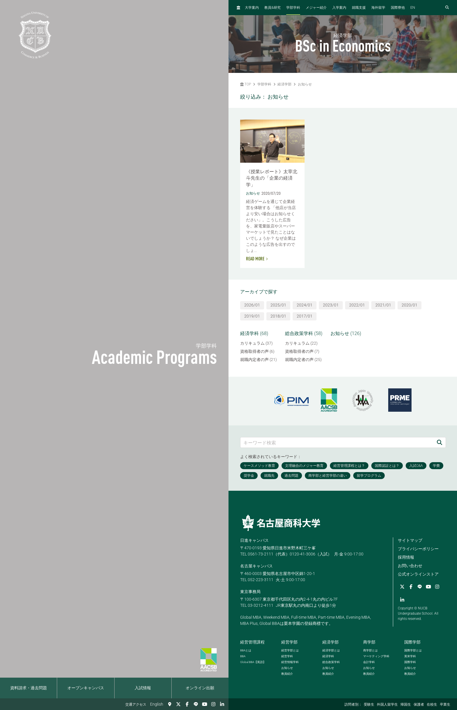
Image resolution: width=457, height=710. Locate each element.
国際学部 (412, 642)
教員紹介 (287, 673)
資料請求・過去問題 (28, 688)
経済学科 (328, 656)
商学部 (369, 642)
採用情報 (406, 557)
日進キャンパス (254, 540)
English (156, 704)
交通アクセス (135, 704)
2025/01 (278, 305)
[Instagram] (213, 704)
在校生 (432, 704)
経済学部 (284, 84)
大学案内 (252, 8)
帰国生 (405, 704)
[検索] (439, 442)
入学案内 (339, 8)
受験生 (369, 704)
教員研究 (272, 7)
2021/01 (383, 305)
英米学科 (410, 656)
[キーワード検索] (336, 442)
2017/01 (304, 316)
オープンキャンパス (85, 688)
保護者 (419, 704)
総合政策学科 (331, 662)
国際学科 (410, 662)
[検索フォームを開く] (447, 7)
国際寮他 (398, 8)
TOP (245, 84)
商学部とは (370, 650)
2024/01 (304, 305)
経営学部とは (290, 650)
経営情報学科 (290, 662)
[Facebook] (187, 704)
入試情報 (143, 688)
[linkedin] (222, 704)
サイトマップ (410, 540)
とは (245, 650)
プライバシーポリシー (418, 548)
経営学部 (289, 642)
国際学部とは (413, 650)
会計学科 (369, 662)
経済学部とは (331, 650)
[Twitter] (178, 704)
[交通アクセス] (169, 704)
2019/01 (252, 316)
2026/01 (252, 305)
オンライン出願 (200, 688)
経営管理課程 (252, 642)
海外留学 (378, 8)
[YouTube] (204, 704)
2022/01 (357, 305)
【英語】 (253, 662)
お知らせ (305, 84)
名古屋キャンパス (256, 566)
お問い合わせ (410, 565)
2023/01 (331, 305)
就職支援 (359, 8)
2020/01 (409, 305)
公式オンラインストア (418, 574)
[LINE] (195, 704)
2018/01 (278, 316)
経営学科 (287, 656)
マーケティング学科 (376, 656)
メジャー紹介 (316, 8)
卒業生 (445, 704)
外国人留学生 (387, 704)
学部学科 (293, 8)
